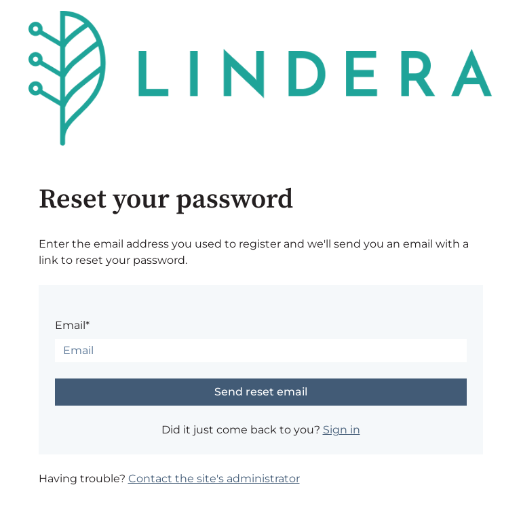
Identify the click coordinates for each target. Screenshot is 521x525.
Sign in (341, 429)
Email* (72, 325)
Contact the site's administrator (214, 478)
